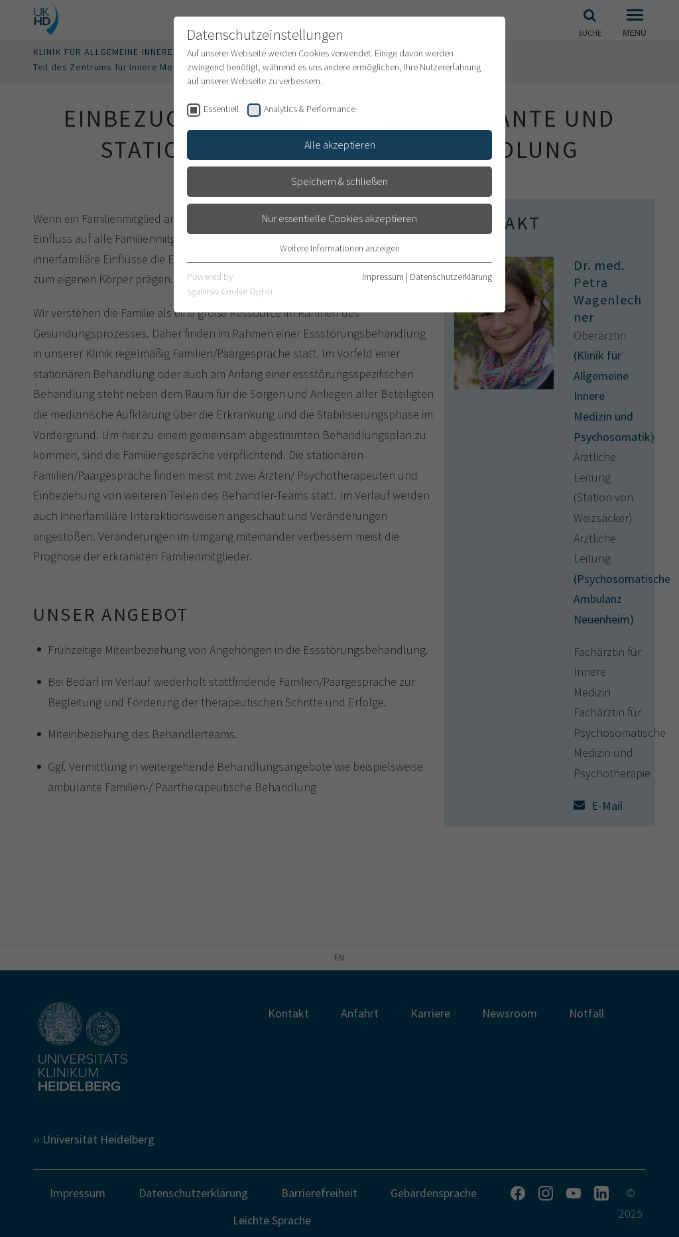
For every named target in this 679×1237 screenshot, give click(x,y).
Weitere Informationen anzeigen (340, 248)
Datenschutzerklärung (451, 277)
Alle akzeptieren (339, 144)
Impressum (383, 277)
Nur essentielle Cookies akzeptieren (339, 218)
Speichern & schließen (339, 181)
